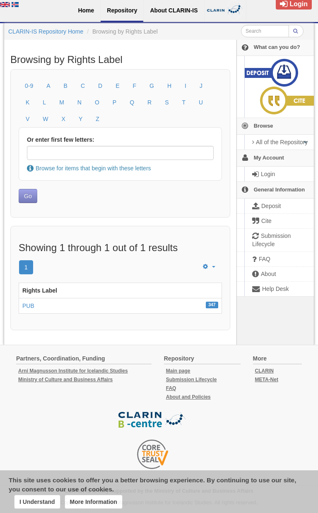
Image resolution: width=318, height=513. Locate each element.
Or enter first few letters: (60, 139)
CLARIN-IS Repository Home (45, 31)
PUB (28, 305)
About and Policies (188, 397)
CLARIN (264, 371)
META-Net (266, 379)
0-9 (29, 85)
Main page (178, 371)
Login (294, 3)
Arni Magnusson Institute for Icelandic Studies (73, 371)
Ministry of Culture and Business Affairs (65, 379)
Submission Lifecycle (191, 379)
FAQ (171, 388)
